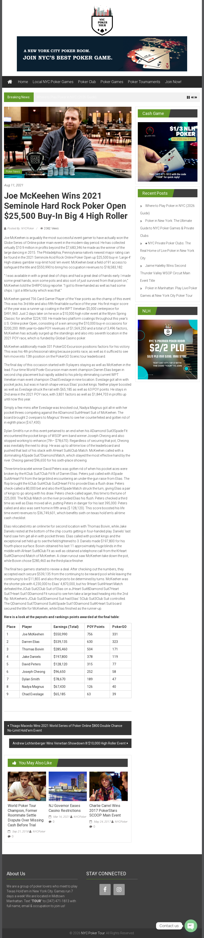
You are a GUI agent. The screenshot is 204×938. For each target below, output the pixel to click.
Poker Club (87, 82)
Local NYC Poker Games (53, 82)
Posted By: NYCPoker (20, 228)
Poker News (13, 171)
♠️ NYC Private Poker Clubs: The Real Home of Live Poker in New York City (167, 250)
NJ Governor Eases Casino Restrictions (65, 808)
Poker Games (112, 82)
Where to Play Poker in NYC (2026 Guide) (66, 97)
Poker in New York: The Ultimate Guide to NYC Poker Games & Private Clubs (167, 228)
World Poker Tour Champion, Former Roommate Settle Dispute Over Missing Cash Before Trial (26, 815)
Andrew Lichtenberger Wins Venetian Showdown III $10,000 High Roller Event (69, 743)
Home (23, 82)
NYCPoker (39, 831)
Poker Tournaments (144, 82)
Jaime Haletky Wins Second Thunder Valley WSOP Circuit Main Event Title (165, 273)
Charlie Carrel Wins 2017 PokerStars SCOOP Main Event (105, 810)
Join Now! (173, 82)
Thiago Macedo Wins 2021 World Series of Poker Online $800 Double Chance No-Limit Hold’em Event (64, 728)
